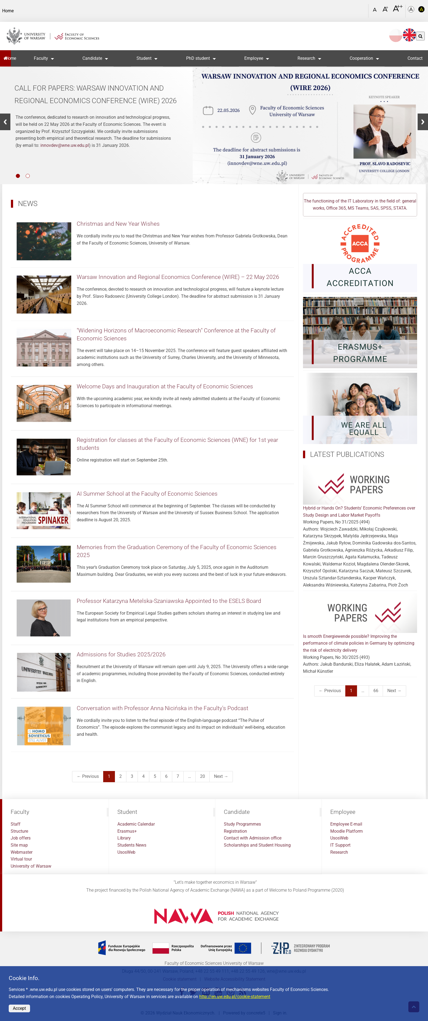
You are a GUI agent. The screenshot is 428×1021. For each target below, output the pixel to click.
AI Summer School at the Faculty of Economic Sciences (147, 493)
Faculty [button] (41, 58)
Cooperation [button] (361, 58)
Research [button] (306, 58)
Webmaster (21, 852)
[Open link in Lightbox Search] (362, 9)
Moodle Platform (346, 831)
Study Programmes (242, 824)
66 (375, 690)
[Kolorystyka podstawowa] (411, 11)
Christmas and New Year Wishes (118, 224)
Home (8, 58)
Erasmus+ (127, 831)
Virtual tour (21, 859)
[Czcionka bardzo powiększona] (397, 10)
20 (202, 776)
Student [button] (143, 58)
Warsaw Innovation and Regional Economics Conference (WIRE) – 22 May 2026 (178, 277)
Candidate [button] (92, 58)
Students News (131, 845)
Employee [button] (253, 58)
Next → (221, 776)
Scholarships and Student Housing (257, 845)
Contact (415, 58)
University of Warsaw (31, 866)
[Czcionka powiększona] (386, 11)
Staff (15, 824)
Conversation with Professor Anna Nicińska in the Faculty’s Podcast (162, 708)
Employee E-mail (346, 824)
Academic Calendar (136, 824)
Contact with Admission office (252, 838)
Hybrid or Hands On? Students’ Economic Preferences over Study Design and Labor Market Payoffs (360, 491)
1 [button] (18, 176)
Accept (19, 1008)
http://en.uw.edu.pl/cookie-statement (234, 996)
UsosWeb (126, 852)
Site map (19, 845)
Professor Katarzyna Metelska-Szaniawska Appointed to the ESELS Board (169, 601)
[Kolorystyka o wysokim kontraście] (421, 11)
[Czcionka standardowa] (375, 11)
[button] (5, 122)
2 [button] (28, 176)
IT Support (340, 845)
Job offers (21, 838)
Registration (235, 831)
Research (339, 852)
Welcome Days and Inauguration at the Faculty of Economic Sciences (165, 386)
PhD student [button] (198, 58)
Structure (19, 831)
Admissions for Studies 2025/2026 (121, 654)
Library (124, 838)
